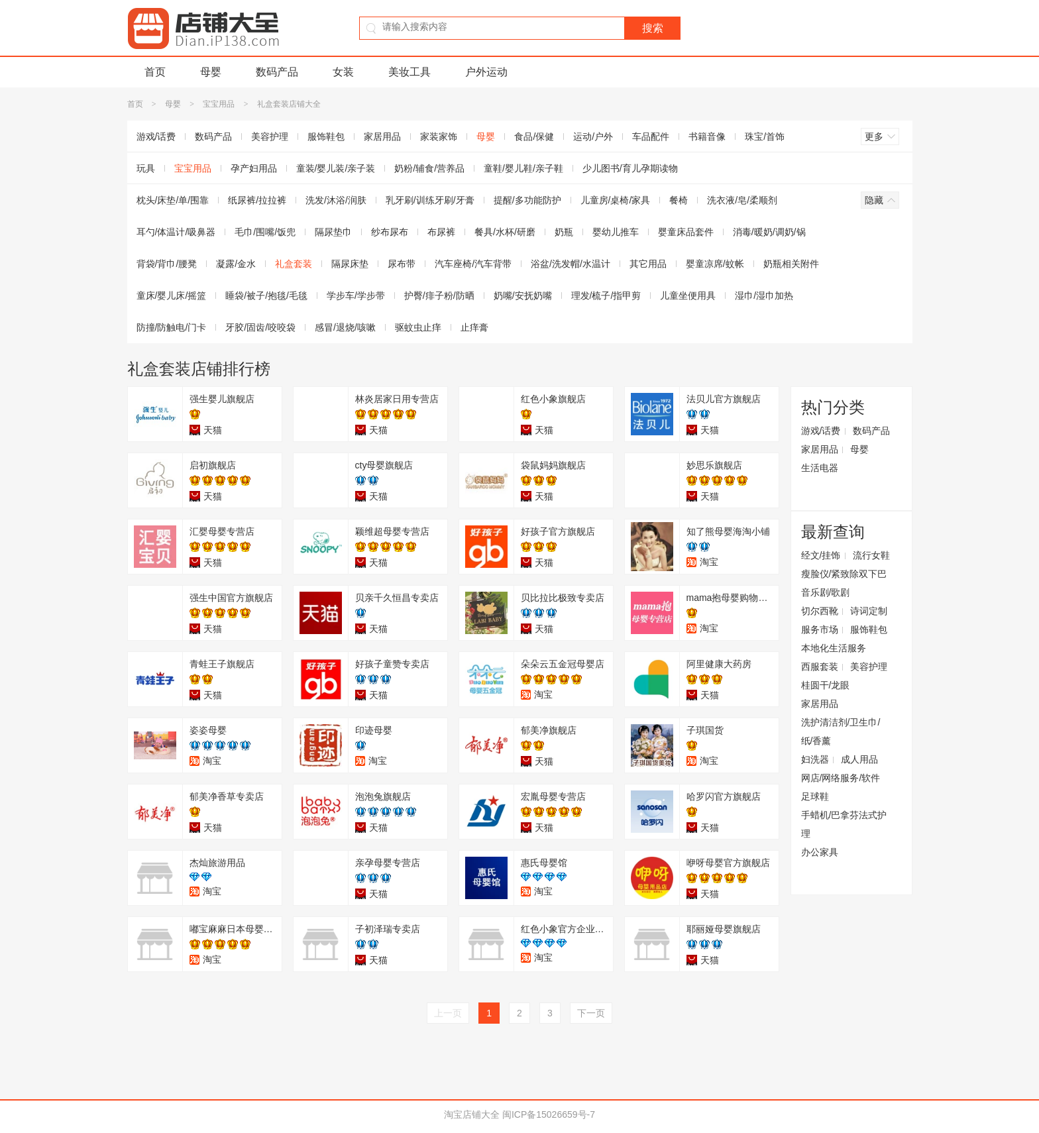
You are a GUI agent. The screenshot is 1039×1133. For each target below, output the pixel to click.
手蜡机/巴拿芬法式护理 (844, 824)
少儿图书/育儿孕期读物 (630, 168)
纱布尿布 (389, 232)
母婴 (210, 72)
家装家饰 (438, 136)
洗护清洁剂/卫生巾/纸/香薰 (841, 731)
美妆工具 (409, 72)
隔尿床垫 (349, 263)
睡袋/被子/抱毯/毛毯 (266, 295)
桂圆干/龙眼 (825, 685)
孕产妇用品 (254, 168)
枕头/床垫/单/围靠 (173, 200)
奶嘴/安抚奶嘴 (523, 295)
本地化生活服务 (833, 648)
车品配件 (650, 136)
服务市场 (819, 629)
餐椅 (678, 200)
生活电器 (819, 467)
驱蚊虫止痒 (418, 327)
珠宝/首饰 (765, 136)
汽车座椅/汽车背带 (473, 263)
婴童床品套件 (686, 232)
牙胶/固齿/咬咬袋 (260, 327)
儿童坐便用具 (688, 295)
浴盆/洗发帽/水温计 (570, 263)
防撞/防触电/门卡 (172, 327)
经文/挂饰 (821, 555)
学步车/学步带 (356, 295)
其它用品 (648, 263)
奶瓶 (564, 232)
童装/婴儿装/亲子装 (336, 168)
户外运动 (486, 72)
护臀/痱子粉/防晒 (439, 295)
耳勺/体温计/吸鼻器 (176, 232)
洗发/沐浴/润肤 (335, 200)
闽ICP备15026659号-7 (548, 1114)
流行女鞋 (871, 555)
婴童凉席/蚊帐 (715, 263)
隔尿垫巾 (333, 232)
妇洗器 (815, 759)
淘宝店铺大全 (472, 1114)
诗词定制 (868, 611)
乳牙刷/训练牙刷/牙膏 (430, 200)
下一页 (591, 1013)
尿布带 (401, 263)
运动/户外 (593, 136)
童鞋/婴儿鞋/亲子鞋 (523, 168)
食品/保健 (534, 136)
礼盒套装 (293, 263)
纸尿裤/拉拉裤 (257, 200)
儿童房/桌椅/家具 (615, 200)
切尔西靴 (819, 611)
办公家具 (819, 852)
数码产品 (277, 72)
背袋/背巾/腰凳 (167, 263)
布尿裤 (441, 232)
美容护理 (269, 136)
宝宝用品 (219, 104)
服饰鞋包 (326, 136)
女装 (343, 72)
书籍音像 (707, 136)
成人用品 (859, 759)
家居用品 (382, 136)
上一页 (448, 1013)
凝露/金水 (236, 263)
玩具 (146, 168)
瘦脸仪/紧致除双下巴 (844, 573)
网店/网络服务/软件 (841, 778)
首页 (155, 72)
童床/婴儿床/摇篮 (172, 295)
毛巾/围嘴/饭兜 (265, 232)
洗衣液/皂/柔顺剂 (742, 200)
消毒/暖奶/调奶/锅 (769, 232)
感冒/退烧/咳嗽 (345, 327)
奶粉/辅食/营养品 (429, 168)
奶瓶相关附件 (791, 263)
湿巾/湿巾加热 (764, 295)
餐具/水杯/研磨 (504, 232)
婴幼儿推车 (615, 232)
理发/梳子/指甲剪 (606, 295)
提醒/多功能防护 (527, 200)
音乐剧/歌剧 (825, 592)
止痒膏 (474, 327)
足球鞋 (815, 796)
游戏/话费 (156, 136)
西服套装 (819, 666)
